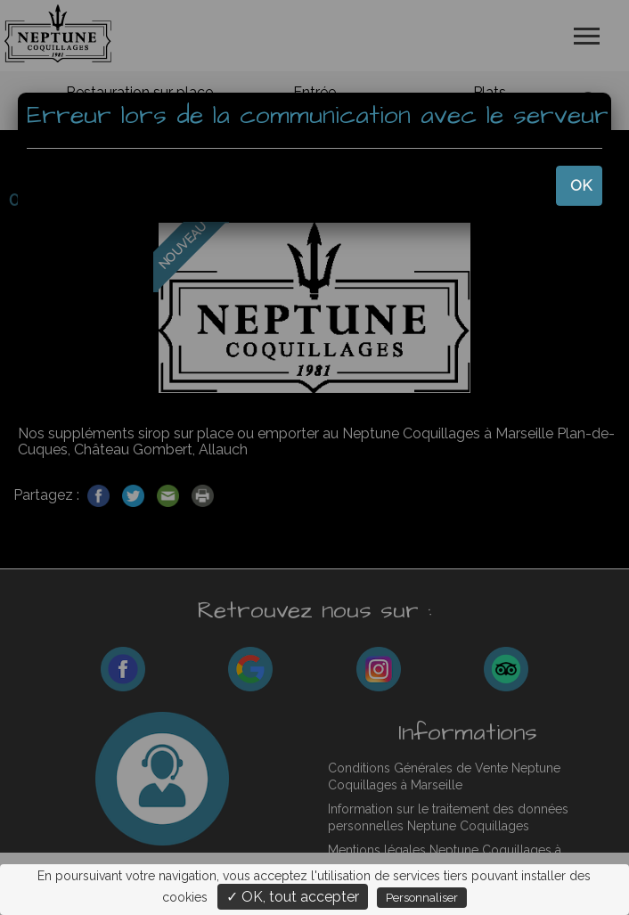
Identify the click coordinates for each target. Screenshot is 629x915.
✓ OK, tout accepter (292, 896)
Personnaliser (422, 897)
